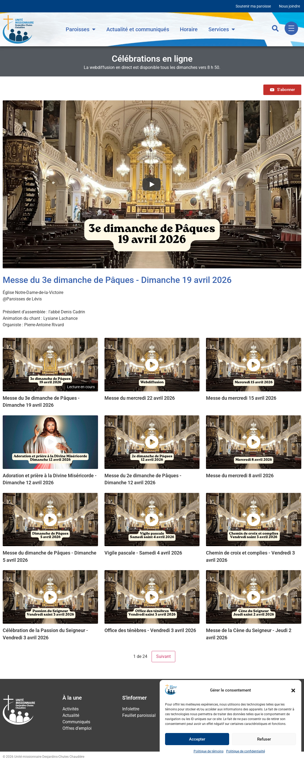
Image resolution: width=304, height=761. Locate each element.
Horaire (189, 29)
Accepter (197, 739)
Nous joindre (289, 6)
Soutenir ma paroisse (253, 6)
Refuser (264, 739)
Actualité (70, 715)
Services (221, 29)
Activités (70, 708)
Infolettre (130, 708)
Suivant (163, 656)
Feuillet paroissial (139, 715)
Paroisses (81, 29)
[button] (293, 690)
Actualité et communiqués (137, 29)
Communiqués (76, 721)
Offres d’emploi (77, 728)
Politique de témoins (208, 751)
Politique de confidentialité (245, 751)
